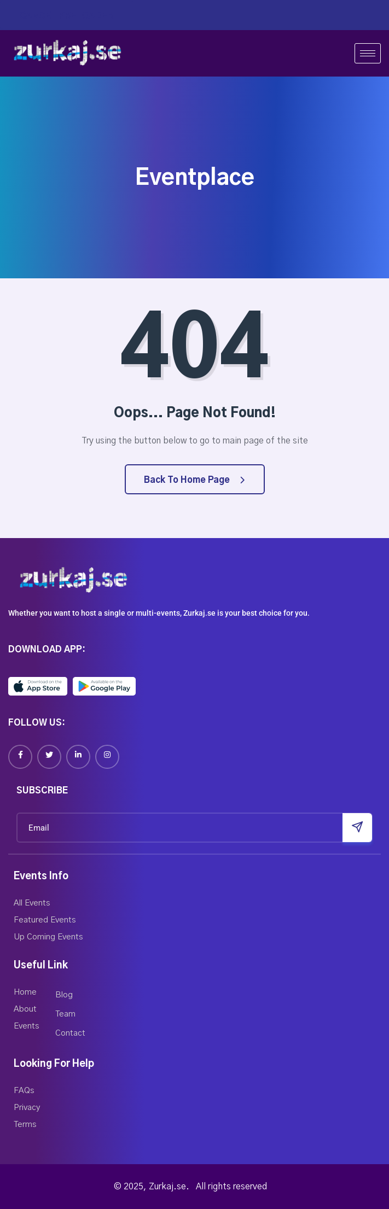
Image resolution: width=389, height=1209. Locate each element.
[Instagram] (107, 757)
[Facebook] (20, 757)
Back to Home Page (194, 480)
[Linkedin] (78, 757)
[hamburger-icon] (368, 53)
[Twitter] (49, 757)
